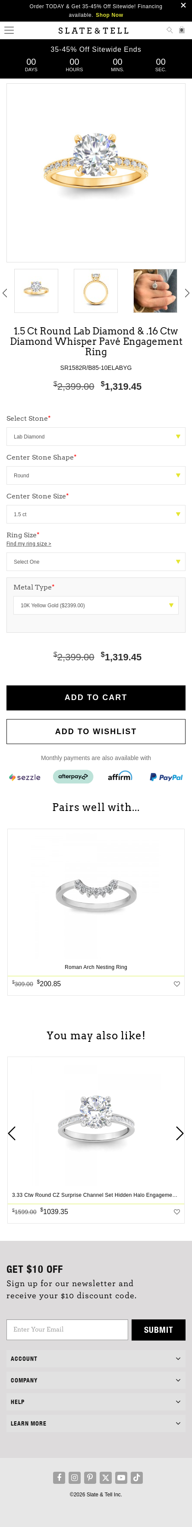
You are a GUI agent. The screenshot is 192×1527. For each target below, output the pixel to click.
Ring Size (96, 539)
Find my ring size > (28, 544)
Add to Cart (96, 697)
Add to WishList (96, 731)
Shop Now (109, 15)
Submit (158, 1330)
